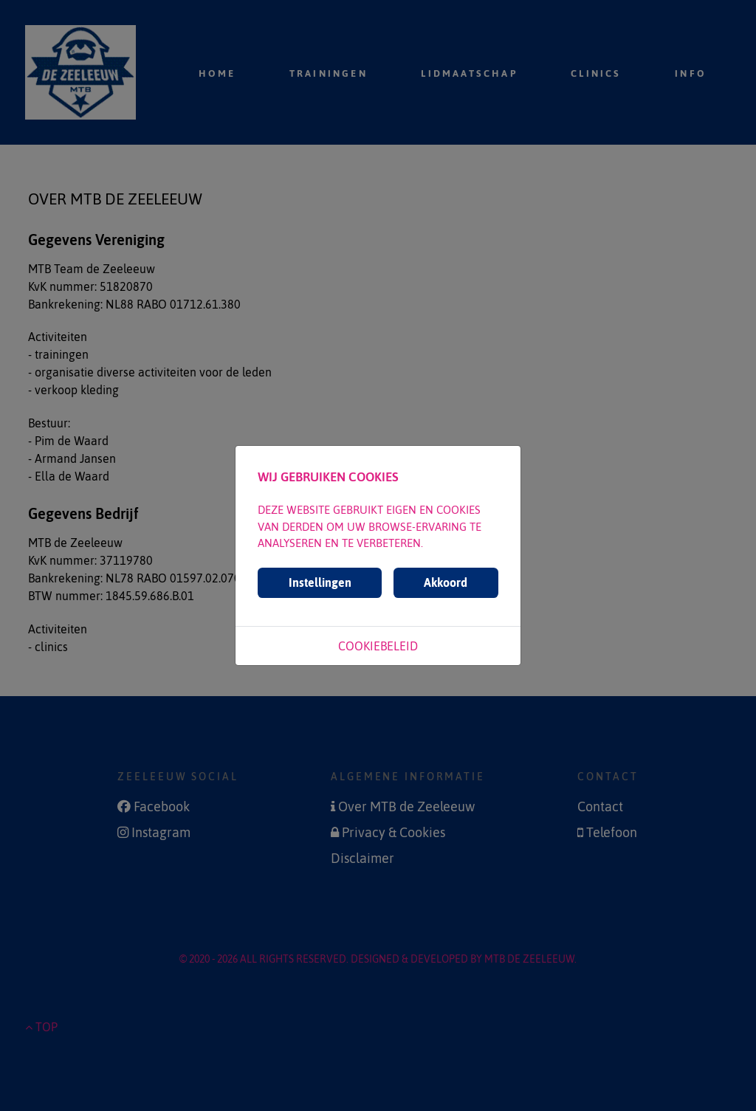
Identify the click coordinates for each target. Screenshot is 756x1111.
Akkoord (445, 582)
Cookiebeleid (378, 646)
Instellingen (320, 582)
